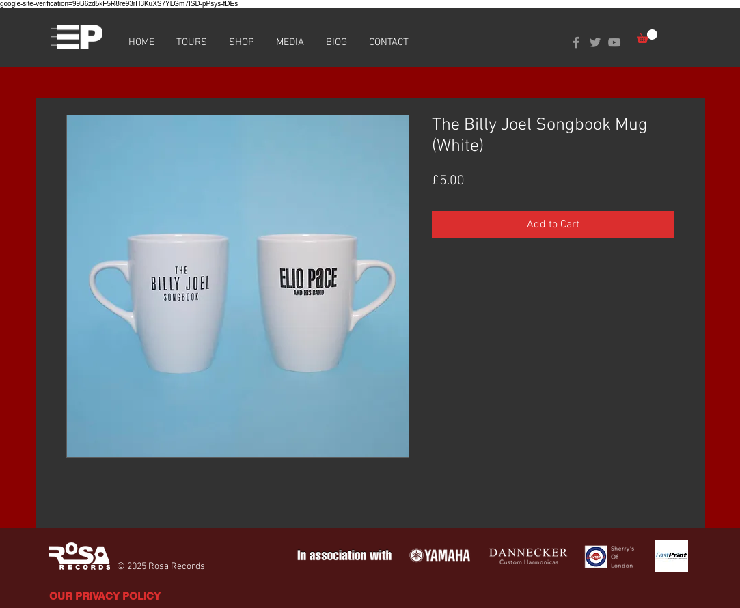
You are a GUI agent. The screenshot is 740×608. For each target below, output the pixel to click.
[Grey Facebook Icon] (576, 42)
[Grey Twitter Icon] (595, 42)
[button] (647, 36)
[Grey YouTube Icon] (614, 42)
